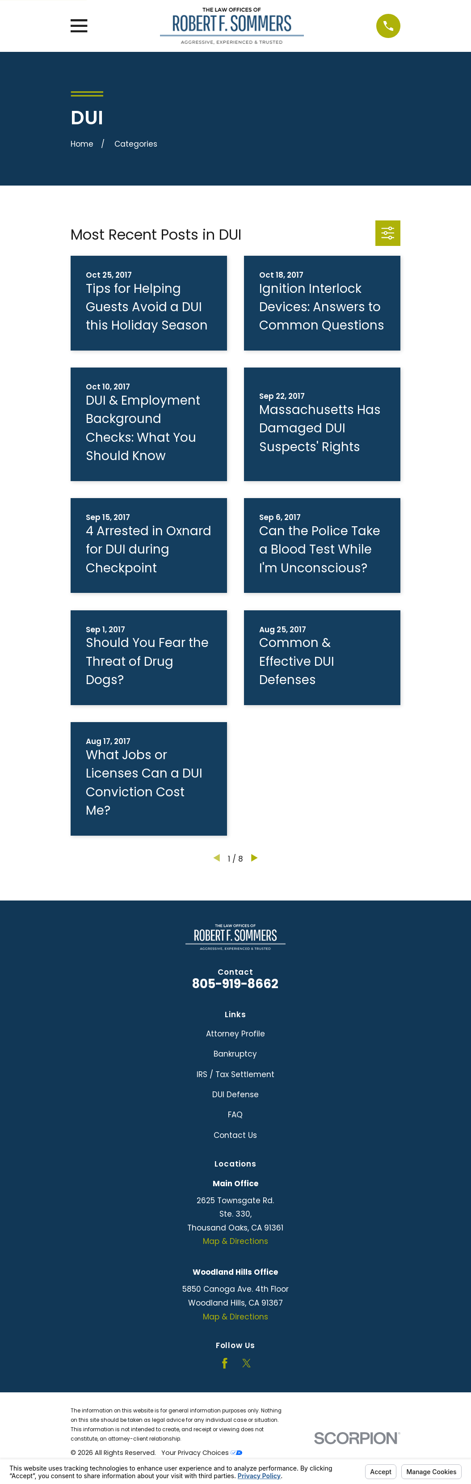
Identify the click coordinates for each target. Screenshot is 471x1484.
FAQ (235, 1114)
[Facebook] (224, 1363)
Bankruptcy (235, 1054)
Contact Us (235, 1135)
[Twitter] (246, 1363)
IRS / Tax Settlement (235, 1074)
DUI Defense (235, 1094)
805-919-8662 (235, 984)
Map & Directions (235, 1241)
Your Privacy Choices (201, 1452)
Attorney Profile (235, 1033)
